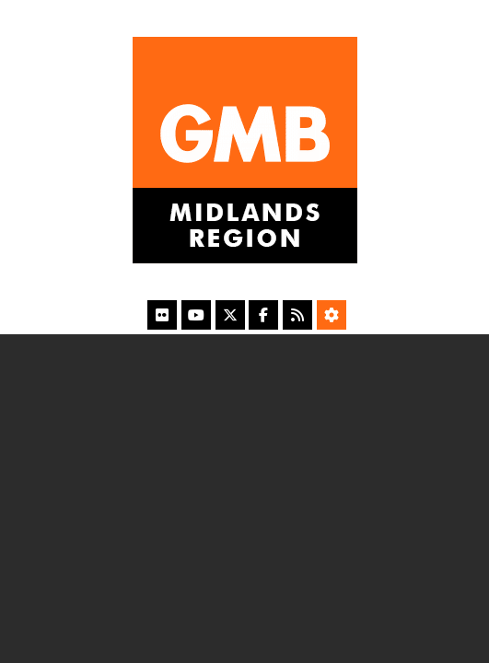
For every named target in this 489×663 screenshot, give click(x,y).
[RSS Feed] (297, 315)
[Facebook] (263, 315)
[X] (230, 315)
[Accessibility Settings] (331, 315)
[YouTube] (196, 315)
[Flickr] (162, 315)
